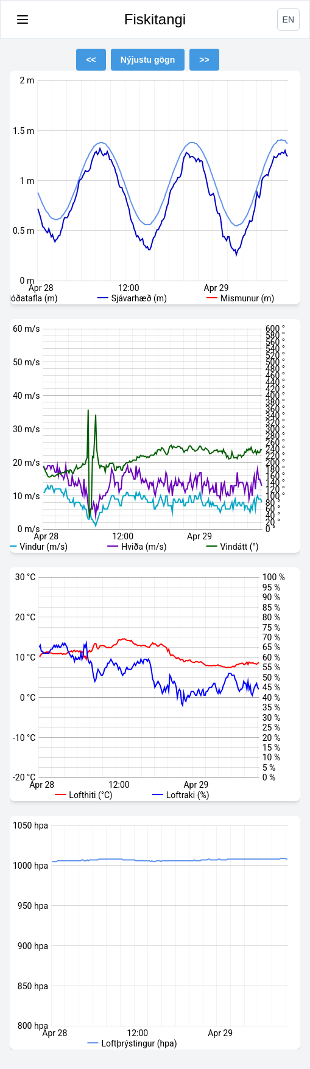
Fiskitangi (155, 19)
